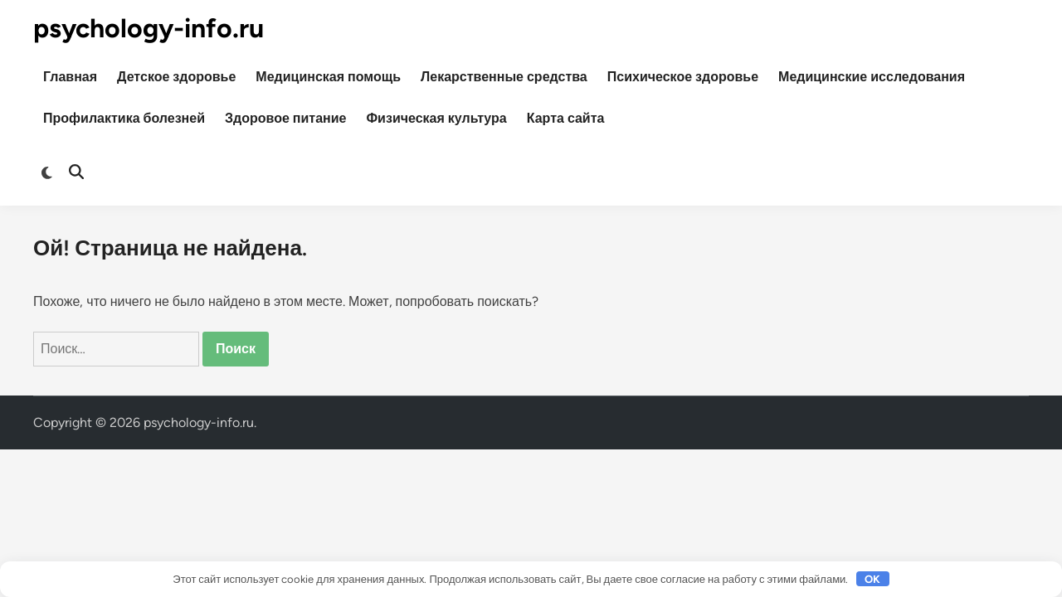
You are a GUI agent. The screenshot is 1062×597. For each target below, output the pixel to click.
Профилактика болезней (124, 118)
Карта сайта (566, 118)
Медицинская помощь (328, 77)
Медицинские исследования (871, 77)
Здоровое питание (285, 118)
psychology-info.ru (148, 28)
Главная (70, 77)
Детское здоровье (176, 77)
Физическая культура (436, 118)
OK (872, 579)
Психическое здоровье (682, 77)
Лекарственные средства (504, 77)
